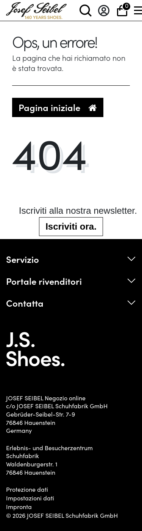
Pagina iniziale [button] (58, 107)
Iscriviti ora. (71, 226)
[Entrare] (104, 10)
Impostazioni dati (30, 498)
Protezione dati (27, 489)
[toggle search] (85, 10)
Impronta (19, 507)
